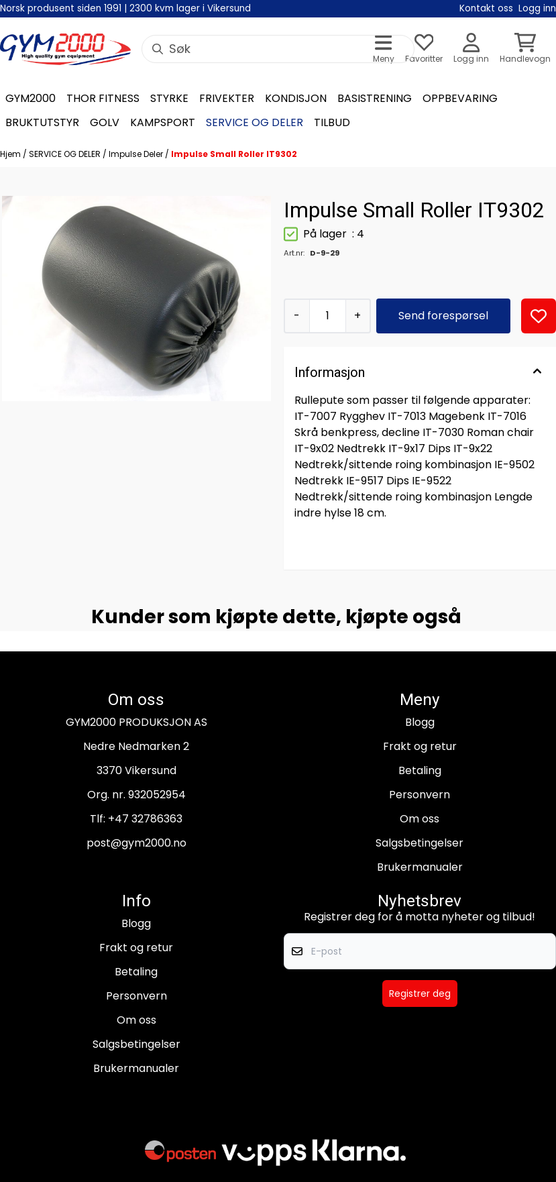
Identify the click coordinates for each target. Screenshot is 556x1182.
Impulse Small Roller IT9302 (234, 154)
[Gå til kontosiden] (471, 49)
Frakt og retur (420, 746)
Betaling (419, 770)
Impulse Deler (137, 154)
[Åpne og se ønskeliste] (424, 49)
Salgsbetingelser (419, 843)
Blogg (420, 722)
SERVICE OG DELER (66, 154)
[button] (539, 316)
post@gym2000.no (136, 843)
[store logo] (65, 49)
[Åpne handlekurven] (525, 49)
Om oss (419, 818)
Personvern (419, 794)
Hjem (11, 154)
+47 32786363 (145, 818)
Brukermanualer (420, 867)
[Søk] (278, 49)
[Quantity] (327, 316)
